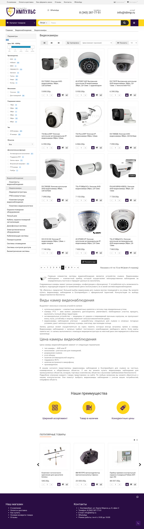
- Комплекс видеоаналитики (20, 206)
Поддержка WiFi (16, 157)
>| (78, 267)
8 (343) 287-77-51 (90, 12)
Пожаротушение (14, 240)
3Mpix (12, 112)
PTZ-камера (14, 167)
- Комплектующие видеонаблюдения (15, 201)
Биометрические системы (18, 251)
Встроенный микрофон (18, 164)
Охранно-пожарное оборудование (15, 211)
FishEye (13, 171)
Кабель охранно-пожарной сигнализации (18, 221)
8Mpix (12, 122)
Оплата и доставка (26, 2)
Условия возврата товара (21, 515)
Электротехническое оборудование (16, 231)
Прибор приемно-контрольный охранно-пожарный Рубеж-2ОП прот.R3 (123, 475)
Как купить (15, 513)
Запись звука (15, 160)
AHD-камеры (15, 131)
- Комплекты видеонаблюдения (15, 183)
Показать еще (89, 262)
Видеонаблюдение (23, 30)
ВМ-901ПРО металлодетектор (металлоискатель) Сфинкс (88, 474)
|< (41, 267)
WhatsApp (78, 2)
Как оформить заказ (44, 2)
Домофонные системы (17, 226)
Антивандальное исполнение (21, 154)
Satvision (13, 73)
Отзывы (58, 2)
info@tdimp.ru (126, 12)
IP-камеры (14, 134)
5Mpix (13, 118)
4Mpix (12, 115)
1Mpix (12, 105)
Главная (9, 30)
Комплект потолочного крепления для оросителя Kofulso (52, 475)
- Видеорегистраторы (17, 192)
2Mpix (13, 108)
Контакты (68, 2)
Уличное (14, 92)
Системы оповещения (16, 243)
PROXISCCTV (15, 69)
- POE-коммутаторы (16, 196)
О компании (11, 2)
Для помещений (16, 96)
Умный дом (12, 216)
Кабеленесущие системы (17, 236)
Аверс (13, 80)
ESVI (12, 59)
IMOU (12, 66)
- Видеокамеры (14, 188)
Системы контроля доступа (19, 247)
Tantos (13, 76)
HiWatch (14, 63)
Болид (13, 83)
